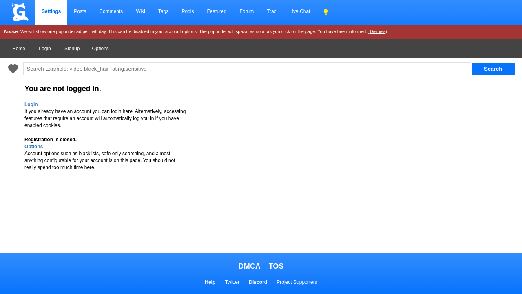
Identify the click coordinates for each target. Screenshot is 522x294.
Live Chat (300, 11)
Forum (246, 11)
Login (45, 48)
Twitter (232, 282)
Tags (163, 11)
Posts (80, 11)
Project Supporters (296, 282)
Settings (51, 11)
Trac (271, 11)
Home (18, 48)
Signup (72, 48)
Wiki (140, 11)
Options (100, 48)
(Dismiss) (377, 31)
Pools (187, 11)
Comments (111, 11)
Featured (216, 11)
